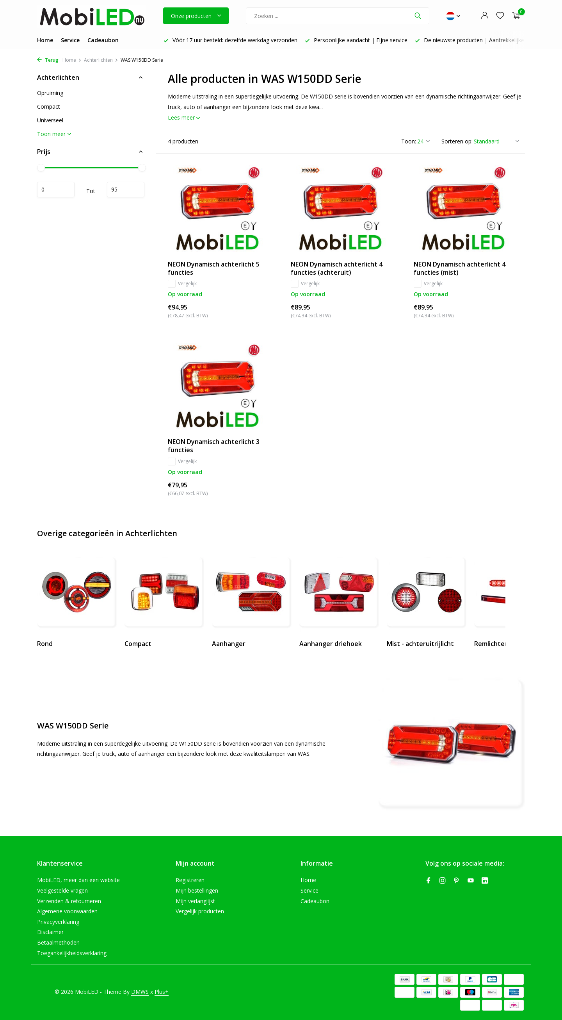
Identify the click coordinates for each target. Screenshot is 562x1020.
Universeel (50, 120)
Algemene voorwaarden (67, 911)
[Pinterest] (457, 881)
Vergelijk (182, 283)
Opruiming (50, 93)
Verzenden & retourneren (69, 901)
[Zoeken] (337, 15)
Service (70, 40)
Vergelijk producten (200, 911)
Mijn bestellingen (197, 890)
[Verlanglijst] (500, 16)
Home (45, 40)
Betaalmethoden (58, 942)
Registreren (190, 880)
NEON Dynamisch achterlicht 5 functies (214, 268)
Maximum (125, 189)
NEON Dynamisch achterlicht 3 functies (214, 446)
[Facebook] (428, 881)
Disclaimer (50, 932)
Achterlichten (101, 60)
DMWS (140, 991)
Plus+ (162, 991)
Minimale (56, 189)
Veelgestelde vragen (62, 890)
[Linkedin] (485, 881)
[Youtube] (471, 881)
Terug (48, 60)
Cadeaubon (103, 40)
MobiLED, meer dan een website (78, 880)
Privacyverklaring (58, 921)
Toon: (408, 141)
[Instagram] (442, 881)
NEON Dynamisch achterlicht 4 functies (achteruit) (336, 268)
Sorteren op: (457, 141)
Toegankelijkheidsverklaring (72, 953)
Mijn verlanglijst (195, 901)
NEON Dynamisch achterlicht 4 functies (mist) (459, 268)
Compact (48, 106)
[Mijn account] (484, 15)
